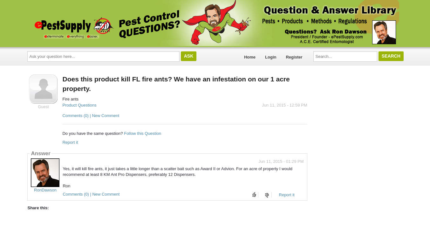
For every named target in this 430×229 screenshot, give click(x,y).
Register (294, 57)
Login (270, 57)
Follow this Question (142, 133)
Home (250, 57)
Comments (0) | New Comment (90, 115)
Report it (70, 142)
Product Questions (79, 105)
